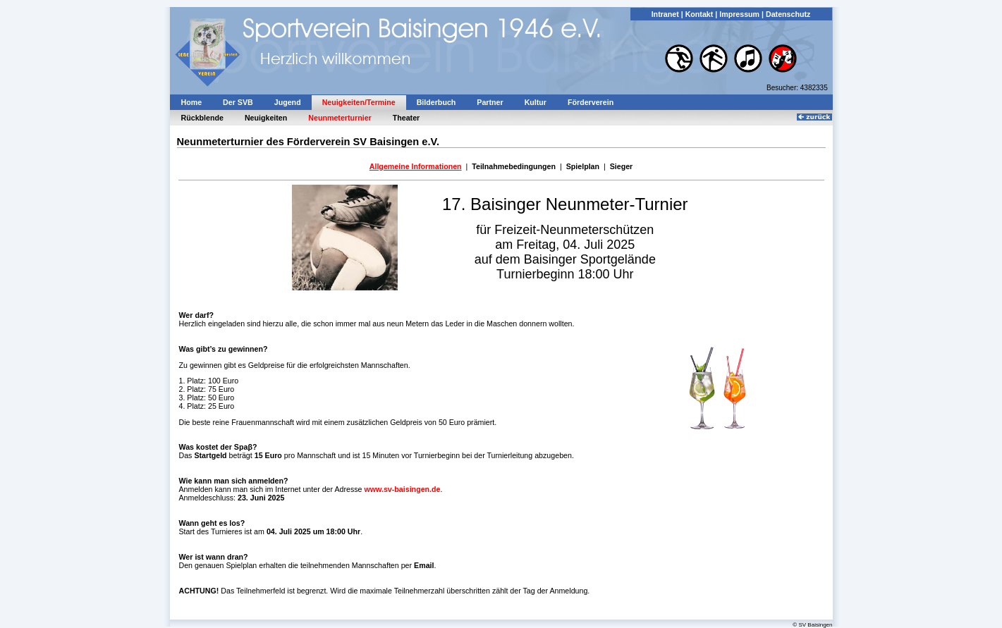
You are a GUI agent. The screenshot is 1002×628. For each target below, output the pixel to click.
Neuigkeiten (266, 117)
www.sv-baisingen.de (403, 489)
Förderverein (590, 102)
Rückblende (202, 117)
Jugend (287, 102)
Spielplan (582, 166)
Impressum (739, 14)
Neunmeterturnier (339, 117)
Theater (406, 117)
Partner (490, 102)
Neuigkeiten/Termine (359, 102)
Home (191, 102)
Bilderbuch (436, 102)
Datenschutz (788, 14)
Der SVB (238, 102)
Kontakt (699, 14)
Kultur (535, 102)
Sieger (621, 166)
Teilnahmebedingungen (514, 166)
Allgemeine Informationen (415, 166)
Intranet (665, 14)
